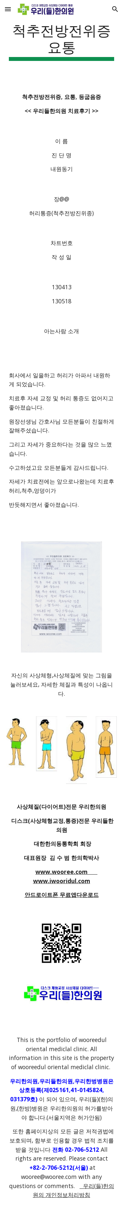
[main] (61, 41)
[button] (8, 9)
